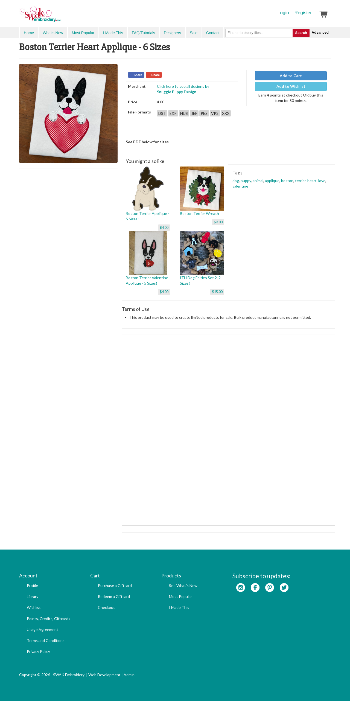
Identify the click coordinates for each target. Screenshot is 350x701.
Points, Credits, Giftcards (48, 618)
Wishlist (34, 607)
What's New (53, 33)
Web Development (104, 674)
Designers (172, 33)
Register (303, 12)
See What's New (183, 585)
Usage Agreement (42, 629)
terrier (300, 180)
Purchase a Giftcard (115, 585)
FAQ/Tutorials (143, 33)
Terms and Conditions (46, 640)
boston (287, 180)
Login (283, 12)
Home (29, 33)
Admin (129, 674)
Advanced (320, 32)
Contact (212, 33)
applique (272, 180)
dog (235, 180)
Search (301, 33)
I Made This (113, 33)
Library (32, 596)
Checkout (106, 607)
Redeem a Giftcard (114, 596)
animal (258, 180)
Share (138, 75)
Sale (193, 33)
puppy (246, 180)
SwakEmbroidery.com (60, 16)
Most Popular (83, 33)
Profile (32, 585)
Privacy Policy (38, 651)
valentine (240, 186)
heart (312, 180)
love (321, 180)
